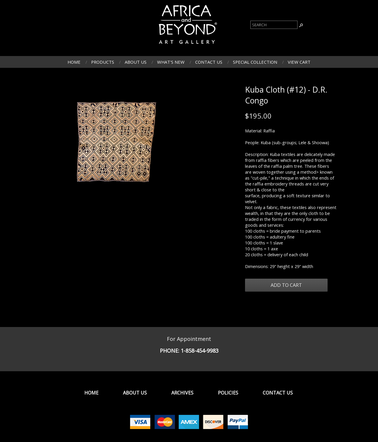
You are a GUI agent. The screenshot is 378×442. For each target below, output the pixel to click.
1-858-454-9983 (199, 350)
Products (102, 62)
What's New (171, 62)
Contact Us (208, 62)
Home (74, 62)
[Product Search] (274, 25)
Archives (182, 393)
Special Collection (255, 62)
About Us (136, 62)
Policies (228, 393)
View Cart (299, 62)
